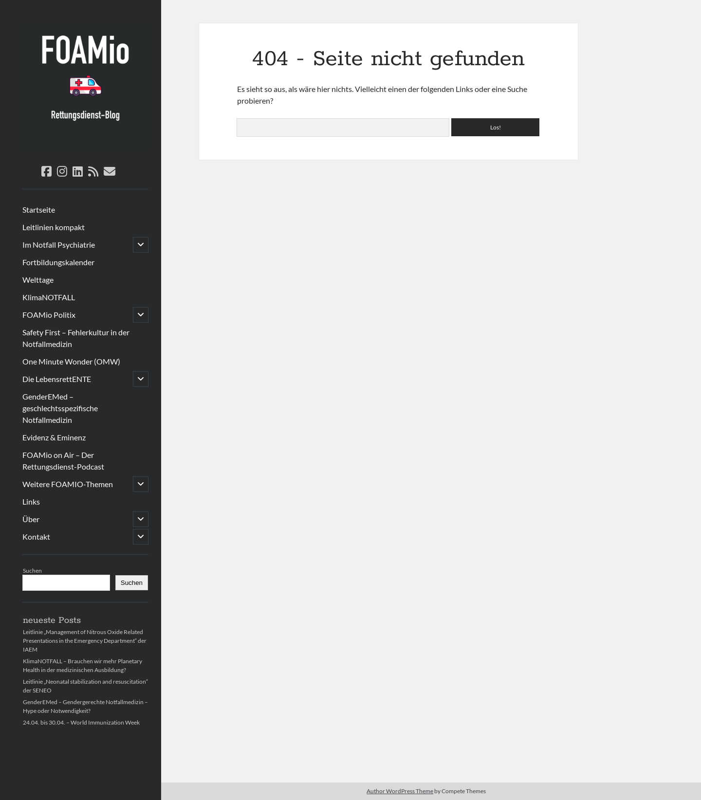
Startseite (38, 209)
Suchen (32, 570)
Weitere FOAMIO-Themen (67, 484)
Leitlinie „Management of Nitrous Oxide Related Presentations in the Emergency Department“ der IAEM (85, 640)
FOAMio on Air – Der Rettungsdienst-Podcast (63, 460)
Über (30, 519)
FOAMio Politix (48, 314)
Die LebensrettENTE (56, 378)
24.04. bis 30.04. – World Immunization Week (81, 722)
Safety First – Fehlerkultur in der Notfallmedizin (75, 337)
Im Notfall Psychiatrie (58, 244)
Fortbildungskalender (58, 262)
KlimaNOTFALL (48, 297)
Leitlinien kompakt (53, 227)
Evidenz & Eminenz (54, 437)
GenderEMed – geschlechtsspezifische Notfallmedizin (60, 408)
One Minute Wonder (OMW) (71, 361)
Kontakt (36, 536)
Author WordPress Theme (400, 791)
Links (31, 501)
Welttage (38, 279)
